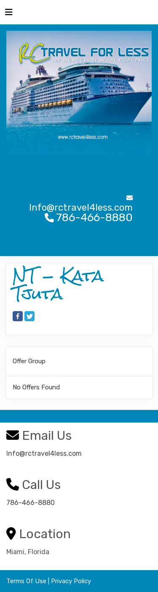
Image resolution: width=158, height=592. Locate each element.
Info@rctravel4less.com (44, 453)
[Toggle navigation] (9, 14)
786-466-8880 (30, 503)
